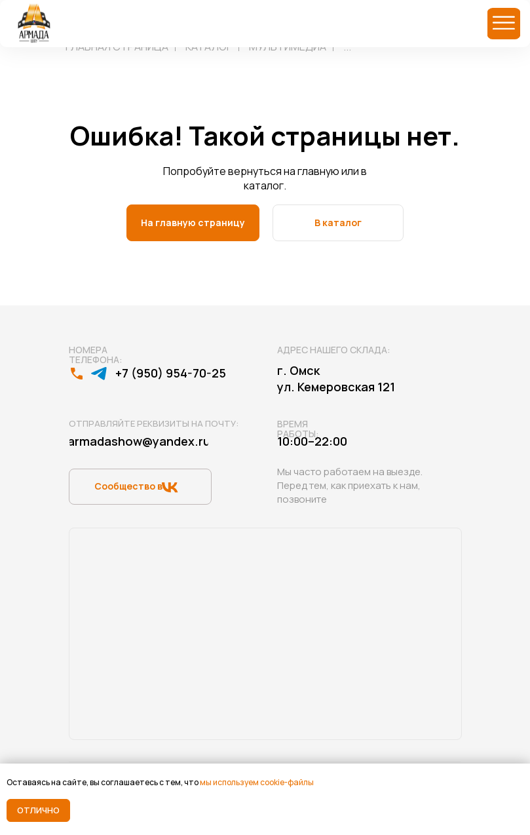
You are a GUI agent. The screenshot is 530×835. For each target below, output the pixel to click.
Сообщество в (128, 486)
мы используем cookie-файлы (257, 782)
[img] (503, 23)
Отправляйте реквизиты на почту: (153, 423)
